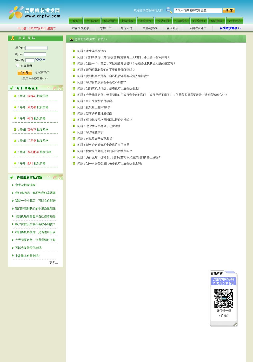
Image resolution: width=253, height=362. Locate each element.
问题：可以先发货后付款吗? (95, 101)
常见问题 (163, 21)
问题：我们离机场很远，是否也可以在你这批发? (108, 88)
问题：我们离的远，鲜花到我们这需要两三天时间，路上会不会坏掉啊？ (123, 57)
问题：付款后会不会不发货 (94, 138)
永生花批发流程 (25, 185)
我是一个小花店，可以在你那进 (35, 200)
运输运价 (145, 21)
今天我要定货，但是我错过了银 (35, 239)
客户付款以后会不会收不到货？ (35, 224)
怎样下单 (106, 28)
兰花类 (37, 140)
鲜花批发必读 (80, 28)
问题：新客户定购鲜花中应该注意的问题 (103, 144)
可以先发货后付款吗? (29, 247)
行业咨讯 (234, 21)
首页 (101, 39)
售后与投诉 (149, 28)
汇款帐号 (181, 21)
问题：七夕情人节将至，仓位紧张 (99, 126)
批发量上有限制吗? (27, 255)
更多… (53, 262)
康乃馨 (37, 107)
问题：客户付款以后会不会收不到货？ (101, 82)
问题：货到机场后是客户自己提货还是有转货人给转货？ (113, 76)
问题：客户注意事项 (90, 132)
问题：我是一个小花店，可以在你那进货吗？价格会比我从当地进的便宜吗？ (126, 63)
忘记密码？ (42, 72)
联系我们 (199, 21)
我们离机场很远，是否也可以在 (35, 232)
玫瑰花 (37, 96)
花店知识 (172, 28)
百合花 (37, 129)
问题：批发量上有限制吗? (93, 107)
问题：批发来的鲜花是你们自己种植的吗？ (104, 151)
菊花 (36, 118)
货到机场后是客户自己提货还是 (35, 216)
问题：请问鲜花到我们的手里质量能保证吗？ (106, 69)
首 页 (75, 21)
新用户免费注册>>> (34, 78)
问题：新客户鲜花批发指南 (94, 113)
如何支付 (126, 28)
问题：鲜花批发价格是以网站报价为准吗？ (104, 119)
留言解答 (217, 21)
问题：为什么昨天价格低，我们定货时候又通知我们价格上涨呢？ (119, 157)
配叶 (36, 163)
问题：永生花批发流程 (91, 51)
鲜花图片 (110, 21)
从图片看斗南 (197, 28)
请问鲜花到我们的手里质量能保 (35, 208)
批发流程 (127, 21)
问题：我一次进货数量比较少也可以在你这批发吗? (109, 163)
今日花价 (92, 21)
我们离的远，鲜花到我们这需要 (35, 193)
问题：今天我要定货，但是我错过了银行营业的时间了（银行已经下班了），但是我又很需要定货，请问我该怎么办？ (152, 94)
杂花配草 (39, 152)
